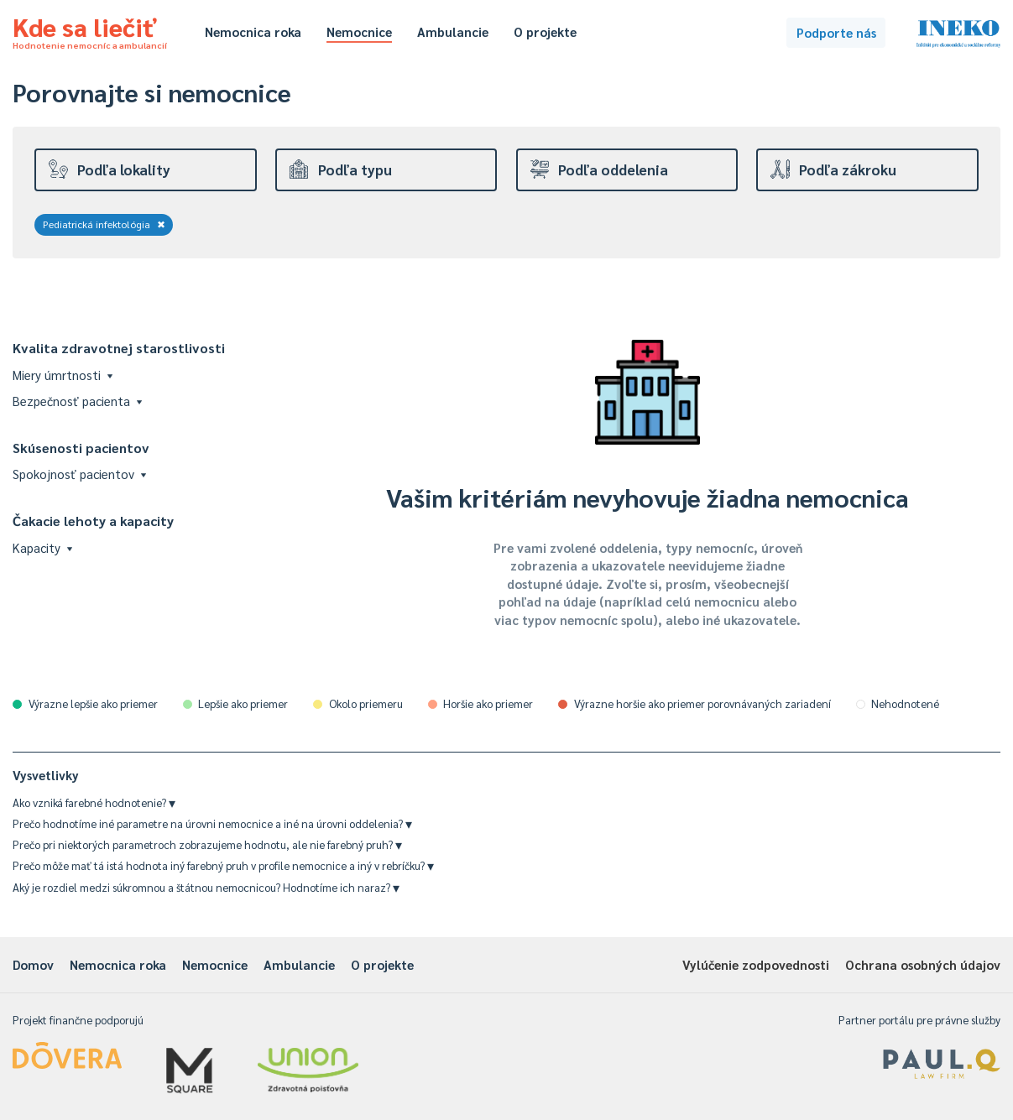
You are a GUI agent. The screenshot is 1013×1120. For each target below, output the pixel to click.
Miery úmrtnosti (62, 375)
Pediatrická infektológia (104, 224)
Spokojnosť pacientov (79, 474)
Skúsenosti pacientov (81, 447)
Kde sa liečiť (90, 30)
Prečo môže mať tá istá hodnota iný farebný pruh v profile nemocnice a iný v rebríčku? (223, 865)
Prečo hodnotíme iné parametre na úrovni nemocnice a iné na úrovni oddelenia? (212, 823)
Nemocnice (359, 31)
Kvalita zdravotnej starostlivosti (119, 348)
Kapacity (42, 547)
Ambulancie (452, 31)
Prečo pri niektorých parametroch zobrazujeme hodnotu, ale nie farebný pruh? (207, 844)
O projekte (545, 31)
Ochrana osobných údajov (922, 964)
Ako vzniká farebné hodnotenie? (94, 802)
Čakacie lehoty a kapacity (93, 520)
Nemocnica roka (253, 31)
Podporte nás (836, 32)
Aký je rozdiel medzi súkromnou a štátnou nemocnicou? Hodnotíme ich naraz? (206, 887)
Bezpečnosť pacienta (77, 401)
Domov (33, 964)
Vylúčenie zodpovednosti (755, 964)
